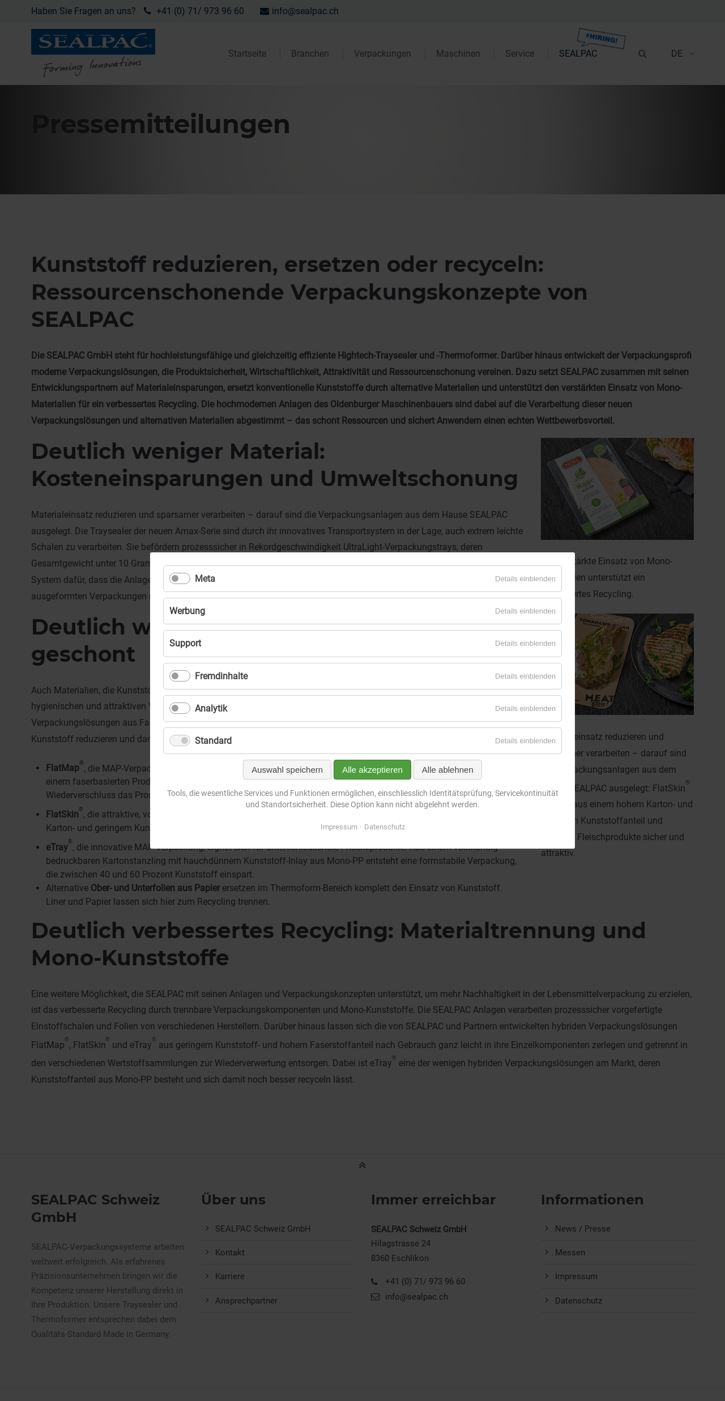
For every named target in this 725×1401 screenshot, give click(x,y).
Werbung (187, 611)
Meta (205, 578)
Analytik (211, 708)
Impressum (339, 827)
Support (185, 643)
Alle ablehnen (448, 769)
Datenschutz (384, 827)
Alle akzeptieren (372, 769)
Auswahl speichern (287, 769)
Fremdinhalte (221, 676)
